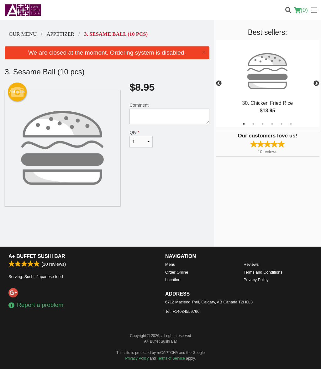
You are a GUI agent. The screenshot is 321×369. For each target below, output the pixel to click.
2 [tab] (253, 124)
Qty (141, 138)
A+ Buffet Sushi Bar (36, 256)
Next (316, 83)
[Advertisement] (107, 226)
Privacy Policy (256, 279)
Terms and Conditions (263, 272)
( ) (301, 10)
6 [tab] (291, 124)
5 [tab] (281, 124)
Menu (170, 264)
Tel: (182, 311)
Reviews (251, 264)
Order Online (176, 272)
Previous (219, 83)
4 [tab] (272, 124)
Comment (169, 113)
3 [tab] (263, 124)
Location (172, 279)
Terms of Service (171, 358)
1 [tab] (244, 124)
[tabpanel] (267, 83)
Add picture (17, 92)
